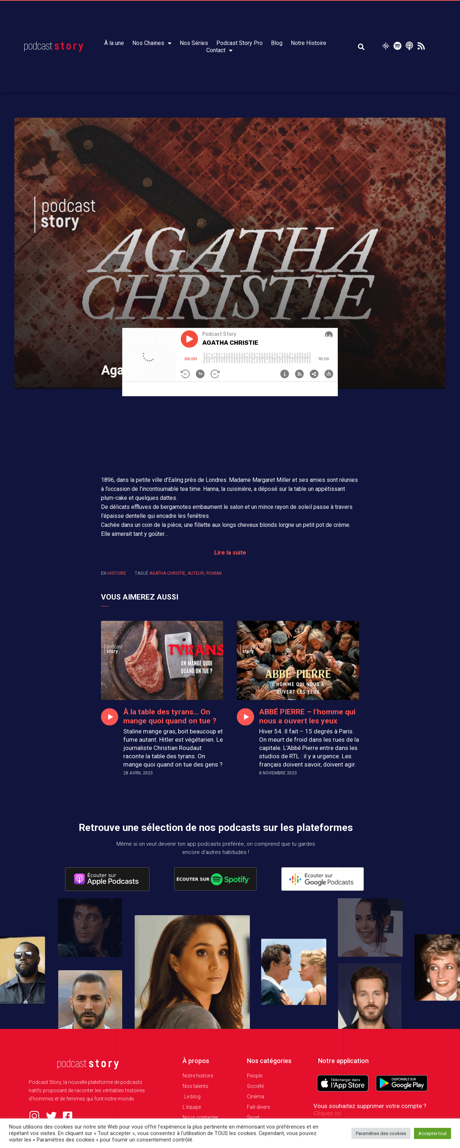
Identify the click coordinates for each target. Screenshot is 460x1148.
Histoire (116, 573)
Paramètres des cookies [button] (381, 1133)
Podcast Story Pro (239, 43)
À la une (114, 43)
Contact (219, 50)
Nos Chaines (151, 43)
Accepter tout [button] (432, 1133)
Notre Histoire (308, 43)
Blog (276, 43)
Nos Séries (194, 43)
